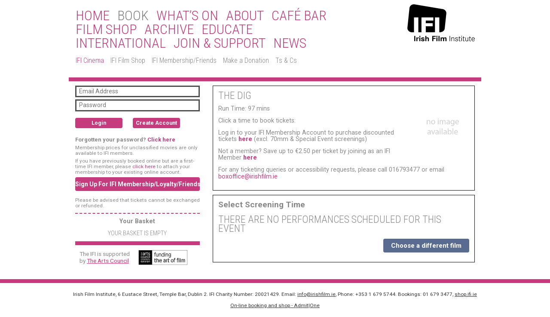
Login (99, 123)
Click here (161, 139)
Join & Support (220, 43)
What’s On (187, 16)
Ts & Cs (286, 60)
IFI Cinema (90, 60)
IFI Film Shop (127, 60)
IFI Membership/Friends (184, 60)
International (121, 43)
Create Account (156, 123)
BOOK (133, 16)
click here (144, 166)
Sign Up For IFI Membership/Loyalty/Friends (137, 184)
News (289, 43)
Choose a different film (426, 245)
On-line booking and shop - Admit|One (275, 305)
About (245, 16)
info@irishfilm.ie (316, 294)
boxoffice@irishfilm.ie (248, 176)
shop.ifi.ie (466, 294)
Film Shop (106, 30)
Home (93, 16)
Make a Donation (246, 60)
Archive (169, 30)
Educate (227, 30)
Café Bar (299, 16)
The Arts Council (108, 260)
